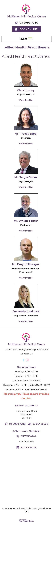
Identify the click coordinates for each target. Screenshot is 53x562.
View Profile (26, 100)
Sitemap (31, 349)
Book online (28, 29)
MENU (26, 38)
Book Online (28, 447)
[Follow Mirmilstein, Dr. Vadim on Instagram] (27, 360)
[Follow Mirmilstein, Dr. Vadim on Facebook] (23, 360)
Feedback (42, 349)
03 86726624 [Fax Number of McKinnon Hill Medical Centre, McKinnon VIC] (40, 424)
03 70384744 (28, 436)
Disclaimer (10, 349)
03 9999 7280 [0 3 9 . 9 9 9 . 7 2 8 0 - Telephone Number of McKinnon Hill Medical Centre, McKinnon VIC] (29, 22)
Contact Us (26, 353)
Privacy (21, 349)
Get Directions (26, 441)
